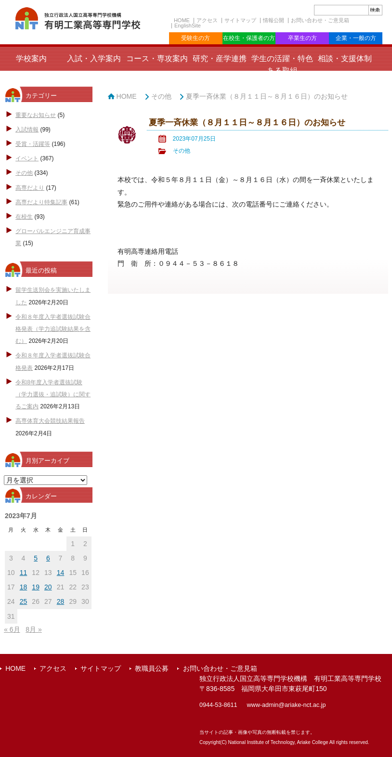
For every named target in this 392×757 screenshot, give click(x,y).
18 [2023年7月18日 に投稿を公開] (23, 587)
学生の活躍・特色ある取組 (282, 64)
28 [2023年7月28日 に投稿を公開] (61, 601)
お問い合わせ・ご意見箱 (320, 20)
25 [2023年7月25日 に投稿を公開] (23, 601)
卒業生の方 (302, 38)
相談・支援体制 (345, 58)
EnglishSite (187, 25)
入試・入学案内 (94, 58)
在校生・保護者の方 (249, 38)
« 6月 (12, 629)
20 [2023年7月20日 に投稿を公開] (48, 587)
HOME (182, 20)
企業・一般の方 (356, 38)
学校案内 (31, 58)
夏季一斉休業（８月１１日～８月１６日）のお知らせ (267, 96)
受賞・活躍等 (32, 144)
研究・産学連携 (220, 58)
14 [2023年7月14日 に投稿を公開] (61, 572)
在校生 (24, 216)
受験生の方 (195, 38)
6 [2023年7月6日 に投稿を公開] (48, 558)
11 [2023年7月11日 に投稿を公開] (23, 572)
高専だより (29, 187)
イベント (27, 158)
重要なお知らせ (35, 115)
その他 (24, 173)
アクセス (207, 20)
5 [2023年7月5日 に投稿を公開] (36, 558)
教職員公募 (152, 668)
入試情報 (27, 129)
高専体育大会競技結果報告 (50, 421)
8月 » (33, 629)
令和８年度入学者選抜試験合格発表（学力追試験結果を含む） (53, 328)
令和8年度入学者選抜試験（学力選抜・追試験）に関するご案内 (53, 394)
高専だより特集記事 (41, 202)
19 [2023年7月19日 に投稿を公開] (35, 587)
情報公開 (273, 20)
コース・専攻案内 (157, 58)
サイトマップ (240, 20)
